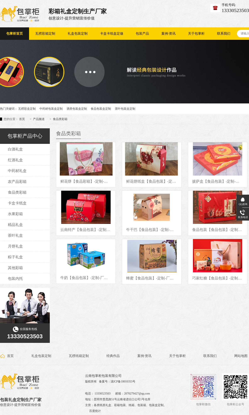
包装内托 (15, 279)
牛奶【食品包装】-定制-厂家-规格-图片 (85, 278)
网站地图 (241, 356)
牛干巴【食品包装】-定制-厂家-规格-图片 (151, 230)
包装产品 (142, 33)
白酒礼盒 (15, 149)
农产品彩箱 (17, 182)
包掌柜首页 (14, 33)
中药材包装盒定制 (51, 108)
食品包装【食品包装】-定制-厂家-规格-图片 (217, 230)
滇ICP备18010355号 (123, 381)
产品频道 (39, 119)
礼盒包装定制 (78, 33)
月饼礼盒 (15, 246)
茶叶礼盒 (15, 235)
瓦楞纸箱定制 (79, 356)
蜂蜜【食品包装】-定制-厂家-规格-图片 (151, 278)
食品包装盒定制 (101, 108)
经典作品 (113, 356)
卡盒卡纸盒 (17, 203)
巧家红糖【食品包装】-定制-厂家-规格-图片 (217, 278)
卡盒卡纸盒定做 (111, 33)
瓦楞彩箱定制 (45, 33)
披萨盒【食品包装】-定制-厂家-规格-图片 (217, 181)
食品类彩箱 (60, 119)
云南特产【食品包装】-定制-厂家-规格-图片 (85, 230)
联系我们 (223, 33)
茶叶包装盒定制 (125, 108)
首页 (22, 119)
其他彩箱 (15, 268)
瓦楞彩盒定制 (27, 108)
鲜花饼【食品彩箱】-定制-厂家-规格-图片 (85, 181)
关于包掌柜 (196, 33)
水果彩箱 (15, 214)
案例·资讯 (168, 33)
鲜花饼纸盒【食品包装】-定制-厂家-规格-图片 (151, 181)
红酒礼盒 (15, 160)
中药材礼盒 (17, 171)
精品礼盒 (15, 225)
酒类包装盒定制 (77, 108)
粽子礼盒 (15, 257)
